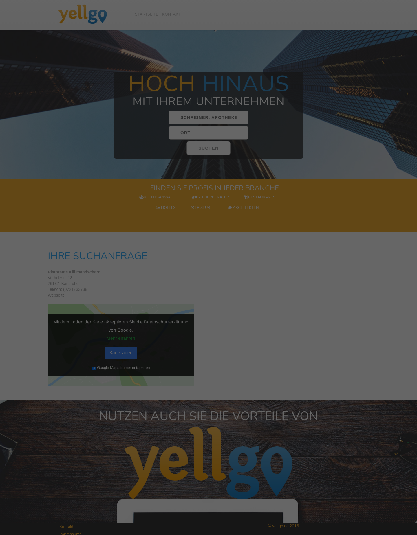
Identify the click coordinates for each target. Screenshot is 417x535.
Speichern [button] (362, 510)
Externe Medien (361, 477)
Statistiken (385, 468)
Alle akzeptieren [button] (363, 494)
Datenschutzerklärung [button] (365, 529)
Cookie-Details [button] (337, 529)
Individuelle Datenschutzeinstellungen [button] (362, 522)
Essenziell (336, 468)
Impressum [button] (390, 529)
